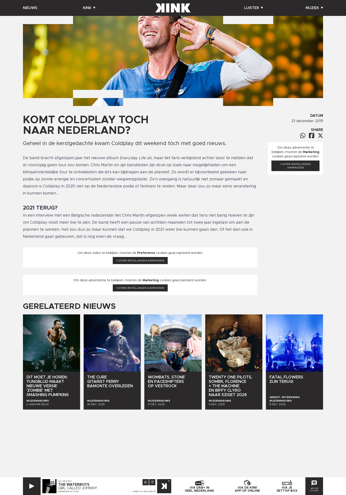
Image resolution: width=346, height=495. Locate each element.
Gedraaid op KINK (68, 491)
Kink (89, 8)
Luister (253, 8)
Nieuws (30, 8)
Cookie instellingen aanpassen (140, 260)
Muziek (314, 8)
